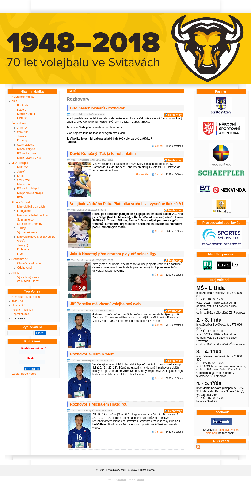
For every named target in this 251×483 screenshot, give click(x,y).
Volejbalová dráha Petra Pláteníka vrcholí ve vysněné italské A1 (126, 203)
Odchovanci (24, 267)
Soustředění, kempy (29, 223)
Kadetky (22, 140)
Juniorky (22, 136)
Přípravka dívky (27, 153)
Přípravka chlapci (28, 188)
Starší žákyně (25, 144)
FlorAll (140, 480)
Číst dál (159, 146)
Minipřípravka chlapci (30, 193)
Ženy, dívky (18, 123)
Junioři (21, 171)
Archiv (15, 272)
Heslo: (32, 358)
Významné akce (27, 232)
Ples (20, 253)
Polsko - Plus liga (22, 309)
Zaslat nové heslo (24, 373)
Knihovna (23, 249)
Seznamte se (25, 219)
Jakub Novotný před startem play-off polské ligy (113, 254)
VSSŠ (21, 241)
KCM (20, 197)
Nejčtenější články (22, 96)
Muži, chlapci (19, 163)
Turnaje (22, 228)
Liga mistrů (18, 305)
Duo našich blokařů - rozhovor (97, 108)
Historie (22, 118)
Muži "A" (22, 167)
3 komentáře (141, 174)
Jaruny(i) (22, 245)
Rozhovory (18, 318)
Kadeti (21, 175)
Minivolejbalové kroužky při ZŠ (36, 236)
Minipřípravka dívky (29, 157)
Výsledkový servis (28, 277)
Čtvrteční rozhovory (29, 263)
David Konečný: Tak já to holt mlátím (103, 153)
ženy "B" (22, 132)
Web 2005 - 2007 (28, 281)
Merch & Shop (26, 114)
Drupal (122, 480)
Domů (72, 91)
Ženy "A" (22, 127)
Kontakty (22, 105)
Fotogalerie (24, 211)
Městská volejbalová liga (32, 215)
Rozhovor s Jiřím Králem (92, 354)
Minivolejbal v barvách (31, 206)
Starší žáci (23, 180)
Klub (14, 101)
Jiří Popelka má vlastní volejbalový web (105, 304)
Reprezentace (20, 314)
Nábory (21, 109)
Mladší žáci (24, 184)
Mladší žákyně (26, 149)
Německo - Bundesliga (25, 296)
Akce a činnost (20, 202)
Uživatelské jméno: (32, 348)
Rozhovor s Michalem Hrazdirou (99, 404)
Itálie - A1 (17, 301)
